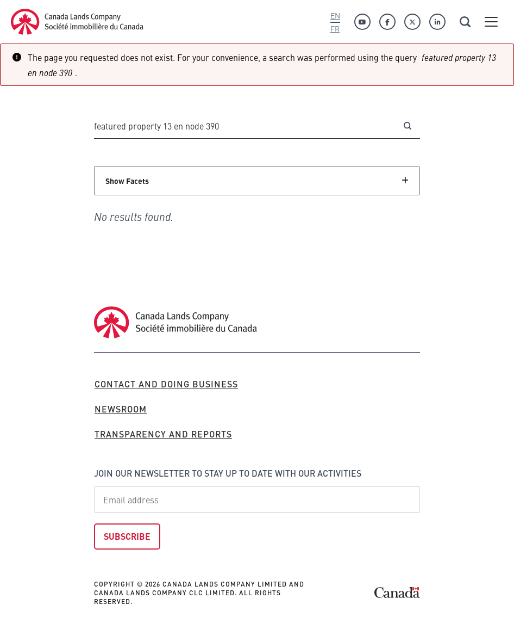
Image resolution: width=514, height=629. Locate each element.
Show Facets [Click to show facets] (127, 180)
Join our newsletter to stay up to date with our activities (227, 473)
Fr (335, 28)
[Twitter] (412, 22)
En (335, 15)
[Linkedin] (437, 22)
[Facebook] (387, 22)
